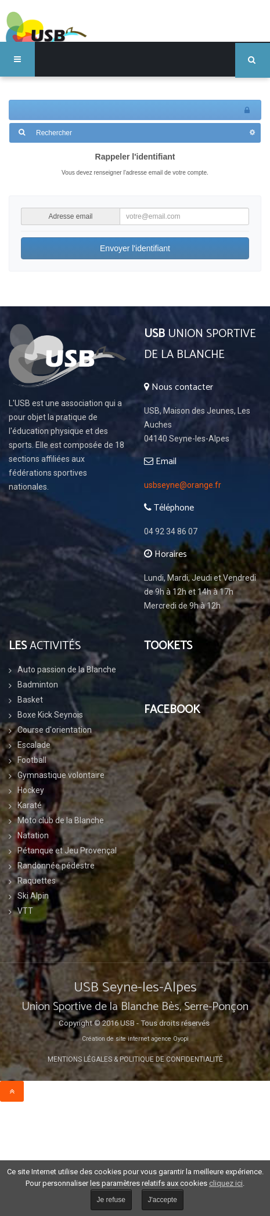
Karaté (29, 805)
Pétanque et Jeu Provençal (67, 850)
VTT (25, 910)
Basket (30, 699)
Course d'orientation (54, 729)
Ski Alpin (33, 895)
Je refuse (111, 1200)
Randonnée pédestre (56, 865)
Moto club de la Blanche (60, 820)
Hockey (30, 790)
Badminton (37, 684)
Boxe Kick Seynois (50, 714)
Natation (33, 835)
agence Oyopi (170, 1039)
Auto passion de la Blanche (66, 669)
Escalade (34, 745)
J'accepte (162, 1200)
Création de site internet (115, 1039)
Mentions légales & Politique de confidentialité (135, 1059)
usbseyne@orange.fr (182, 485)
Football (31, 760)
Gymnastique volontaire (61, 775)
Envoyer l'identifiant (135, 248)
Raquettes (36, 880)
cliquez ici (226, 1183)
